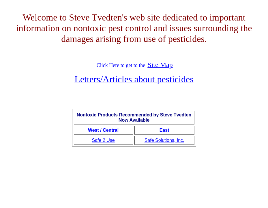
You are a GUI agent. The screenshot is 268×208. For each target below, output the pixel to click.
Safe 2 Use (103, 140)
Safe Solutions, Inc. (164, 140)
